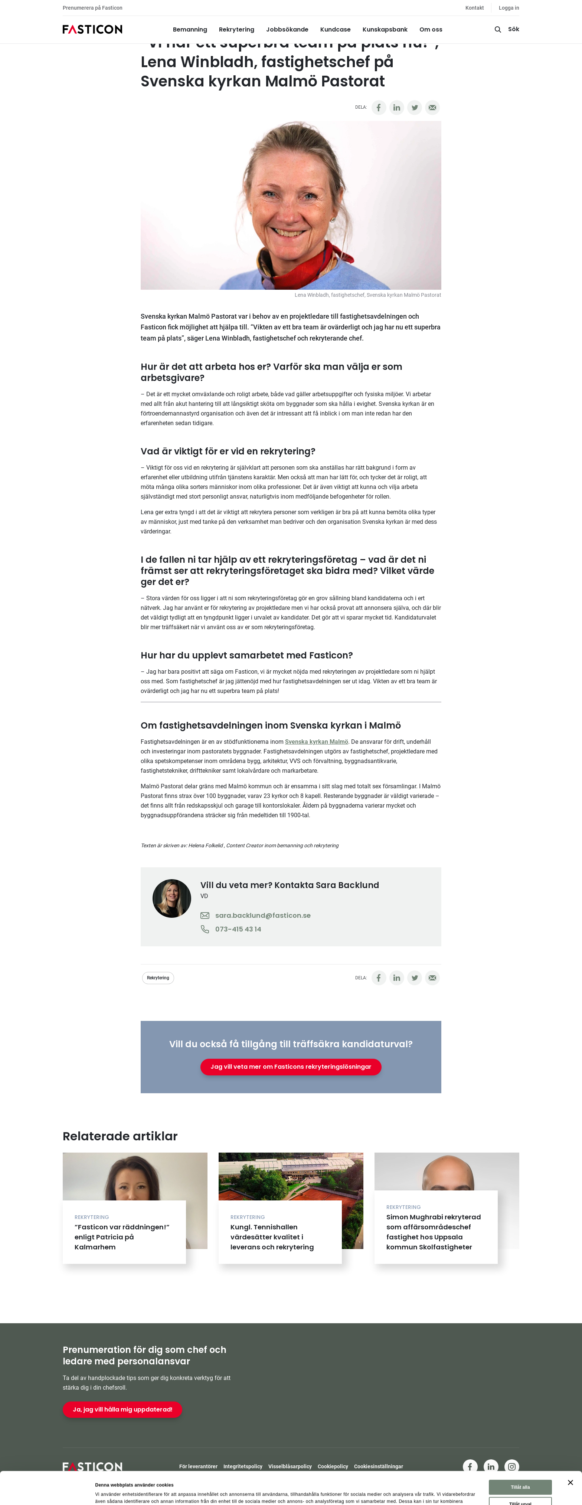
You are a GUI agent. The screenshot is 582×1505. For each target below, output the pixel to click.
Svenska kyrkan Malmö (316, 741)
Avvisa (521, 1488)
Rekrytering (236, 29)
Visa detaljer (347, 1490)
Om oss (430, 29)
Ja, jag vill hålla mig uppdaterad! (123, 1409)
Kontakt (474, 8)
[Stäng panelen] (570, 1449)
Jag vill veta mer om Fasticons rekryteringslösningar (291, 1066)
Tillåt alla (520, 1454)
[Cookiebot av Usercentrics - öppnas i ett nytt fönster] (48, 1491)
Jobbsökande (287, 29)
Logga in (509, 8)
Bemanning (190, 29)
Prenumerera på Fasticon (92, 8)
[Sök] (506, 29)
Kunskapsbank (385, 29)
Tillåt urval (520, 1471)
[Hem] (92, 29)
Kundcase (335, 29)
